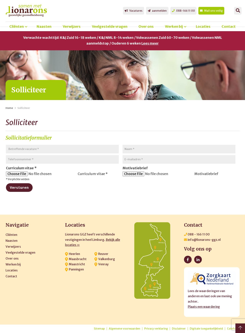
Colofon (232, 328)
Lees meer (150, 43)
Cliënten (16, 26)
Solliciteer (23, 108)
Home (9, 108)
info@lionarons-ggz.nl (202, 240)
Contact (229, 26)
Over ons (146, 26)
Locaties (203, 26)
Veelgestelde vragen (109, 26)
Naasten (44, 26)
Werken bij (174, 26)
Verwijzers (72, 26)
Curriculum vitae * (93, 174)
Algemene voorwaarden (124, 328)
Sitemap (99, 328)
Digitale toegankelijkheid (206, 328)
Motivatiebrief (206, 174)
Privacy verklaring (156, 328)
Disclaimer (179, 328)
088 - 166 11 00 (197, 234)
